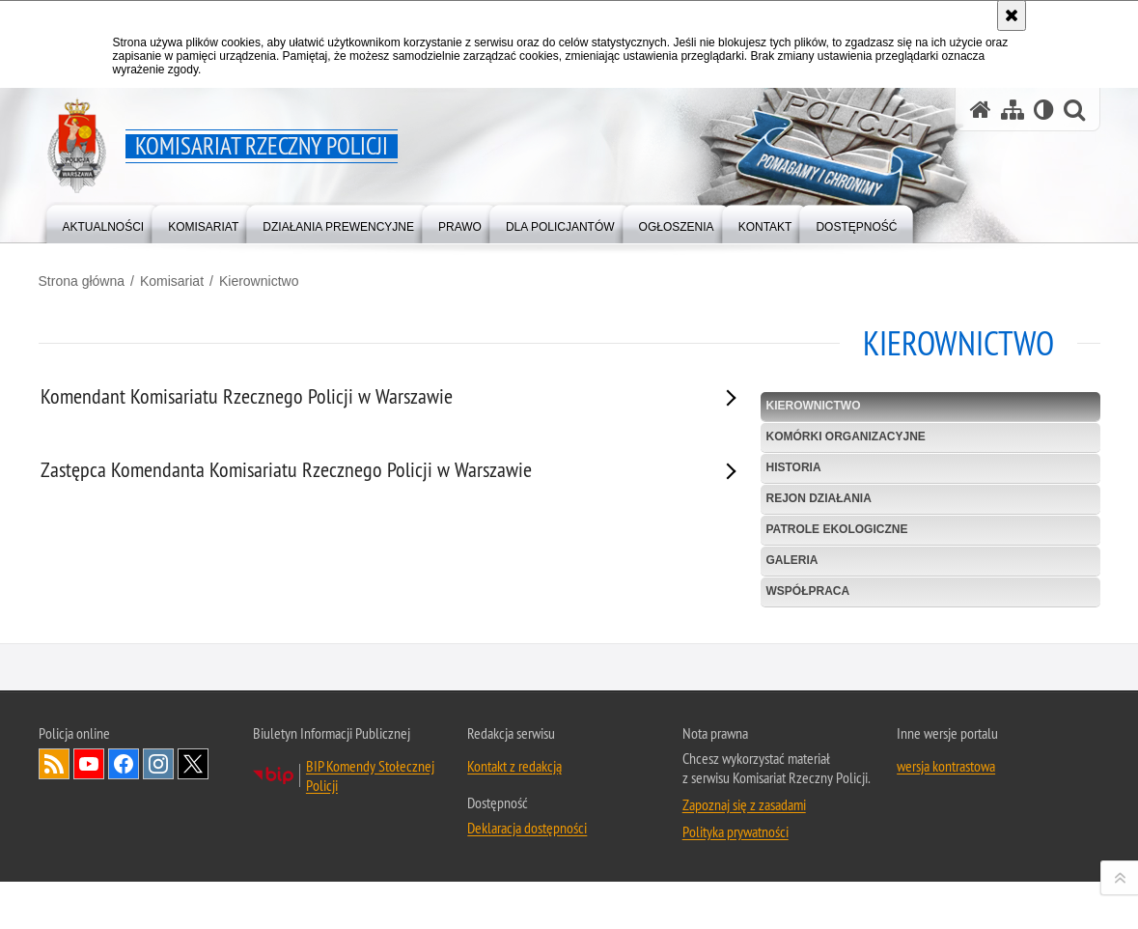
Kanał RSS (54, 896)
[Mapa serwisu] (1012, 110)
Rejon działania (819, 498)
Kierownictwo (258, 281)
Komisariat (172, 281)
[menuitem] (104, 222)
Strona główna (82, 281)
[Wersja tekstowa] (1044, 110)
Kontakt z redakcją (514, 898)
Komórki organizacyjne (846, 436)
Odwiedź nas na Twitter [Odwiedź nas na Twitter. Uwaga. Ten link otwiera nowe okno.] (193, 896)
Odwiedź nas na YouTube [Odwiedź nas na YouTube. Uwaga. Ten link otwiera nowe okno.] (88, 896)
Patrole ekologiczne (837, 529)
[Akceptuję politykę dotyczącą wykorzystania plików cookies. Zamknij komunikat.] (1011, 15)
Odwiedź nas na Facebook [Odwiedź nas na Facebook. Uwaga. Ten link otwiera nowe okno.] (123, 896)
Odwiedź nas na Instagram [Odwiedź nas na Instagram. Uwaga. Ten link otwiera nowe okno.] (158, 896)
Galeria (792, 560)
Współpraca (808, 591)
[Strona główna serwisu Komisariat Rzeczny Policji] (980, 110)
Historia (793, 467)
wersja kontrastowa (946, 898)
